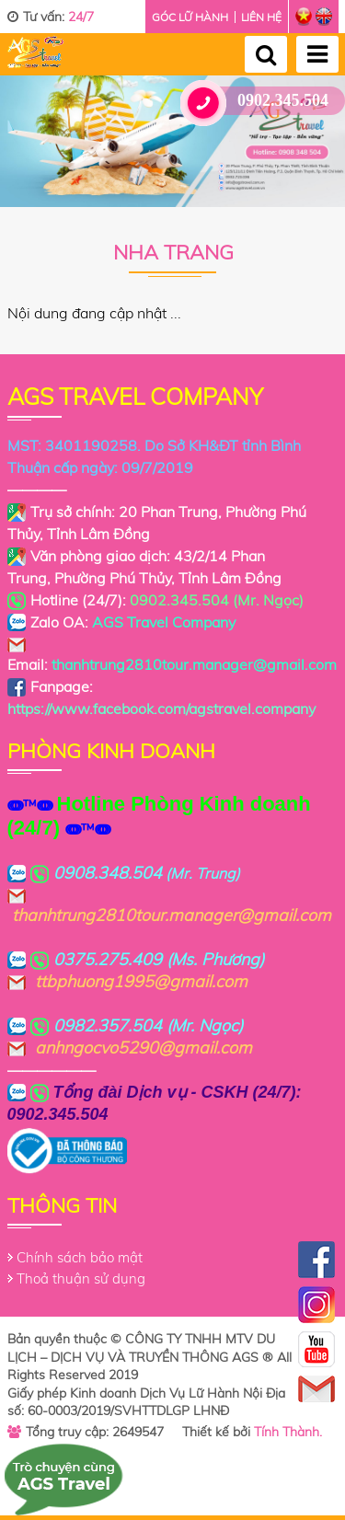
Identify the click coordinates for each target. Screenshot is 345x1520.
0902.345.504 (261, 100)
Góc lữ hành (190, 17)
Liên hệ (261, 17)
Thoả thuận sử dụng (81, 1278)
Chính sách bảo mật (80, 1257)
